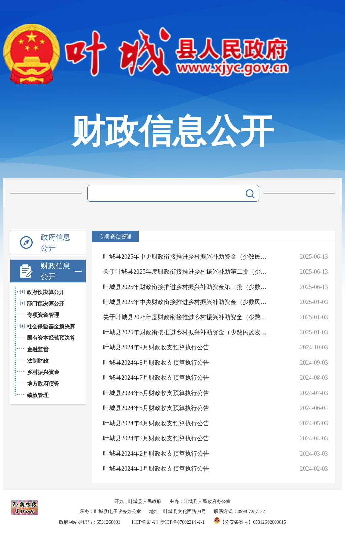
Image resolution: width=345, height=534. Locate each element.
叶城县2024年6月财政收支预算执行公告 (156, 393)
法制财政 (38, 361)
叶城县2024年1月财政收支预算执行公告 (156, 468)
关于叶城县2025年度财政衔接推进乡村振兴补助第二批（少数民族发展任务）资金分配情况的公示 (187, 271)
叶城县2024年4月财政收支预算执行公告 (156, 423)
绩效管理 (38, 395)
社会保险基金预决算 (51, 326)
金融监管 (38, 349)
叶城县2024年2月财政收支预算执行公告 (156, 453)
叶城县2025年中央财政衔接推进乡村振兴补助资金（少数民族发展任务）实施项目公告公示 (187, 256)
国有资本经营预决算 (51, 338)
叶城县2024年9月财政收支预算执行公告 (156, 347)
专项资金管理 (43, 315)
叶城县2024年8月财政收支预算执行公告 (156, 362)
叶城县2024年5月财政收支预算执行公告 (156, 408)
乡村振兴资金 (43, 372)
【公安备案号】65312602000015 (250, 522)
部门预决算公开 (45, 303)
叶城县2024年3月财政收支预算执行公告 (156, 438)
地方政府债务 (43, 384)
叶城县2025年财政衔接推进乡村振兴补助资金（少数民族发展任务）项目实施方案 (187, 332)
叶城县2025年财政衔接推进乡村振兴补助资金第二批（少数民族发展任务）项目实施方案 (187, 286)
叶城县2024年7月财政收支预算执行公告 (156, 377)
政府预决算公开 (45, 292)
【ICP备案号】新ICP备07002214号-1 (167, 522)
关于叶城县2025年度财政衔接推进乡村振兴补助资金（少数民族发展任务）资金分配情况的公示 (187, 317)
